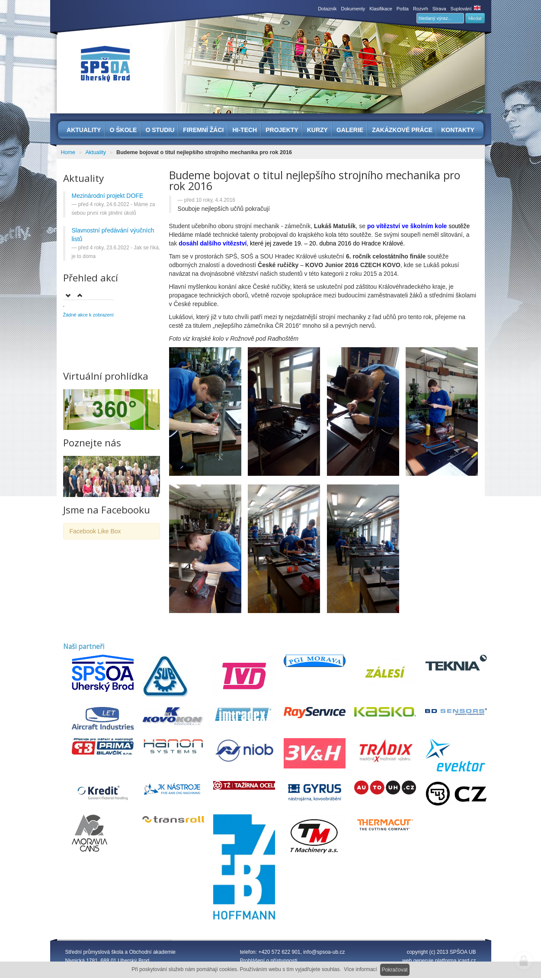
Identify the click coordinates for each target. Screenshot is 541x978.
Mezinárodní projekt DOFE (108, 195)
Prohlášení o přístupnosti (269, 961)
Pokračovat (395, 970)
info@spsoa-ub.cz (324, 952)
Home (68, 152)
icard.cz (467, 961)
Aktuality (95, 152)
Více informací (360, 969)
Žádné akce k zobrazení (88, 314)
